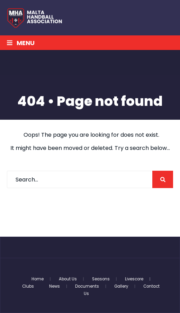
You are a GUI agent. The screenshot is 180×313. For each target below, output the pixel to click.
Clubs (28, 286)
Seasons (101, 279)
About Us (68, 279)
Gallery (121, 286)
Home (38, 279)
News (54, 286)
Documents (87, 286)
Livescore (134, 279)
